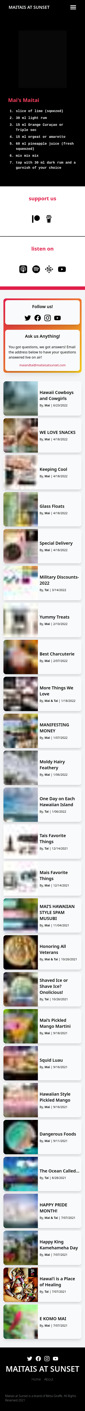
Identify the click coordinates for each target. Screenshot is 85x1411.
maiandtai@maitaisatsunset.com (42, 365)
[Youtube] (55, 1358)
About (48, 1379)
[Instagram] (46, 1358)
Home (36, 1379)
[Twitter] (29, 1358)
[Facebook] (38, 1358)
